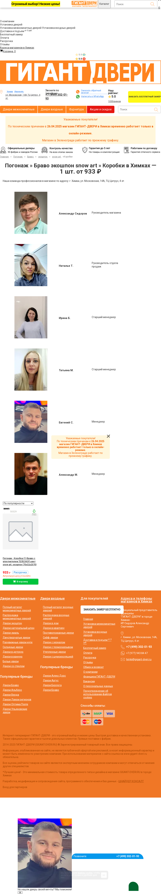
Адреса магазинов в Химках (17, 47)
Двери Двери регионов (17, 699)
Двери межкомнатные (19, 109)
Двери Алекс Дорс (54, 675)
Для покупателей (94, 598)
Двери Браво (11, 685)
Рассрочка (6, 41)
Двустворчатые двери (16, 637)
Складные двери (13, 647)
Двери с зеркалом (54, 642)
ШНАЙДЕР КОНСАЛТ (131, 781)
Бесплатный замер (11, 34)
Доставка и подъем (16, 31)
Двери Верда (11, 694)
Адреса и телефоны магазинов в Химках (136, 599)
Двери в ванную (12, 656)
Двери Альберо (12, 690)
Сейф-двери (50, 637)
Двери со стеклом (13, 666)
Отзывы (5, 44)
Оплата (4, 37)
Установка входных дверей (58, 27)
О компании (7, 21)
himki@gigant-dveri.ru (138, 659)
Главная (88, 619)
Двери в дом (50, 623)
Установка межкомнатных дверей (20, 27)
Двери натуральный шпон (18, 628)
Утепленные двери (54, 651)
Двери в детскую (13, 651)
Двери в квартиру (54, 628)
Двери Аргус (50, 680)
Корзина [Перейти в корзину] (8, 51)
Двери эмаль (11, 632)
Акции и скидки (100, 109)
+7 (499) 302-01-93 (56, 96)
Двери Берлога (52, 685)
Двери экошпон (12, 623)
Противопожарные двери (58, 632)
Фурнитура (76, 109)
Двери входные (52, 109)
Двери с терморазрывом (58, 647)
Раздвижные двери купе (18, 642)
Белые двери (11, 661)
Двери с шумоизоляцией (58, 656)
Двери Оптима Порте (15, 704)
